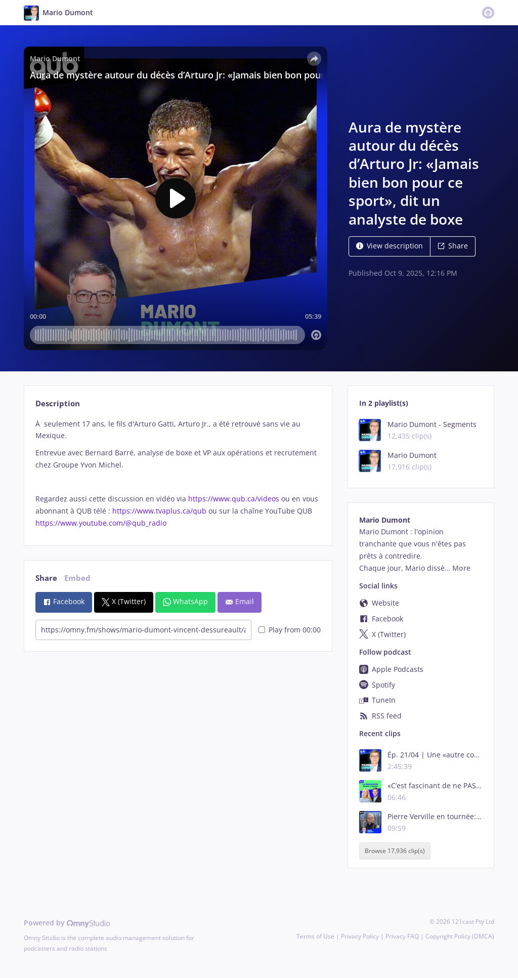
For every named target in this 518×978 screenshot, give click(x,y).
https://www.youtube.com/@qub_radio (100, 523)
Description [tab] (57, 403)
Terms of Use (315, 936)
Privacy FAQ (402, 936)
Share (453, 245)
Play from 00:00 (289, 629)
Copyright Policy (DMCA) (459, 936)
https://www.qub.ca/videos (232, 498)
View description (389, 245)
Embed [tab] (77, 578)
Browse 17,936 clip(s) (395, 850)
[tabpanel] (177, 473)
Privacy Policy (360, 936)
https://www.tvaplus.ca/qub (158, 511)
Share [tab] (46, 578)
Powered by (67, 922)
